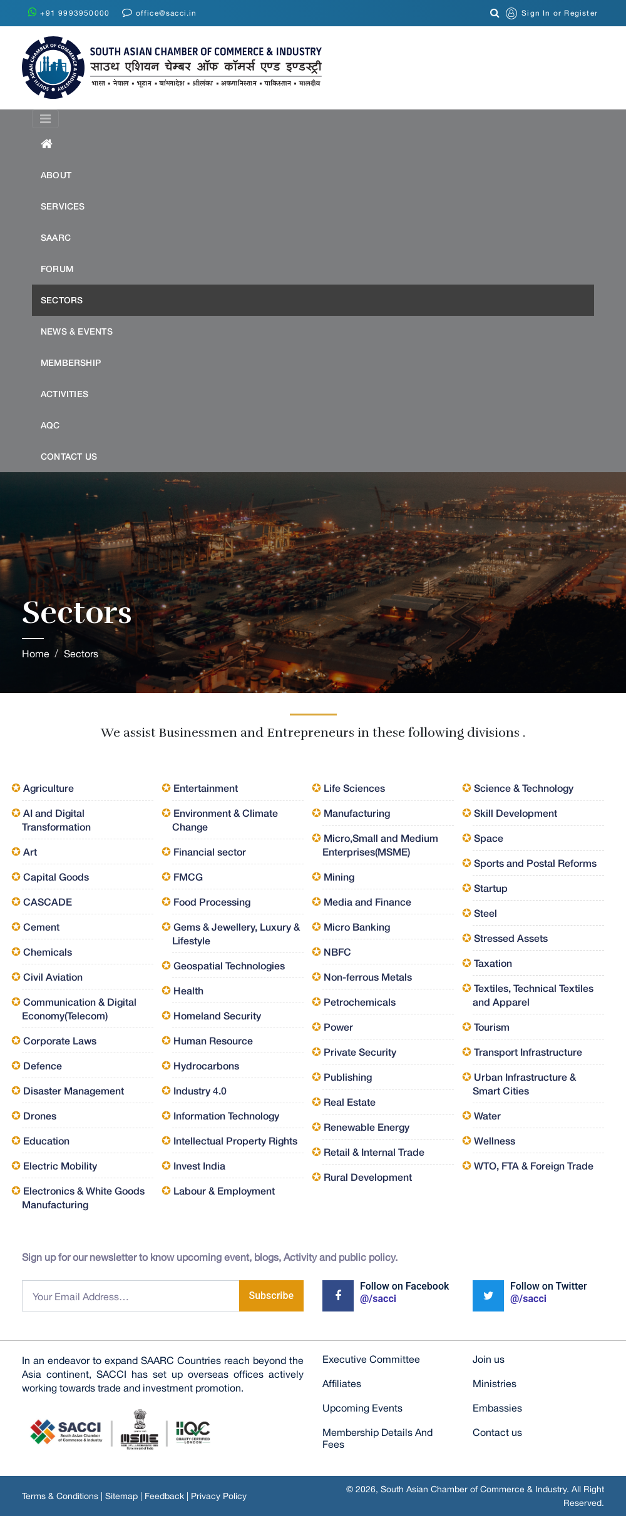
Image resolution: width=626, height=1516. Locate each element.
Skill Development (515, 813)
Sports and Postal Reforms (535, 863)
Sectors (62, 300)
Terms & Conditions (60, 1496)
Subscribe (271, 1295)
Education (46, 1140)
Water (487, 1115)
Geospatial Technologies (229, 965)
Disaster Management (73, 1090)
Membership (71, 362)
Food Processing (211, 901)
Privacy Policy (219, 1496)
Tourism (492, 1027)
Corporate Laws (59, 1040)
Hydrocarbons (206, 1065)
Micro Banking (357, 926)
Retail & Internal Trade (374, 1152)
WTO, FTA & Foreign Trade (533, 1165)
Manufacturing (357, 813)
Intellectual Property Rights (235, 1140)
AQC (50, 425)
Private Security (360, 1052)
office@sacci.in (159, 12)
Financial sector (209, 851)
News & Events (77, 331)
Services (63, 206)
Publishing (348, 1077)
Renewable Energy (366, 1127)
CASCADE (47, 901)
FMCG (188, 876)
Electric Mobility (60, 1165)
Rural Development (368, 1177)
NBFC (337, 952)
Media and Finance (367, 901)
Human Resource (213, 1040)
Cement (41, 926)
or (552, 13)
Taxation (493, 963)
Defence (42, 1065)
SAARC (56, 237)
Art (30, 851)
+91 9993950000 (69, 12)
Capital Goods (56, 876)
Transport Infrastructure (528, 1052)
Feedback (164, 1496)
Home (35, 653)
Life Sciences (354, 788)
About (56, 174)
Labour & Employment (224, 1190)
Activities (64, 393)
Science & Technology (523, 788)
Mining (339, 876)
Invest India (199, 1165)
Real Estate (350, 1102)
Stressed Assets (511, 938)
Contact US (69, 456)
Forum (57, 268)
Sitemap (121, 1496)
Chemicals (47, 952)
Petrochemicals (360, 1002)
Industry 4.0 (200, 1090)
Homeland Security (217, 1015)
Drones (39, 1115)
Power (338, 1027)
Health (188, 990)
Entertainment (205, 788)
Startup (491, 888)
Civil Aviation (53, 977)
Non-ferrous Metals (368, 977)
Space (488, 838)
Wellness (494, 1140)
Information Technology (226, 1115)
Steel (485, 913)
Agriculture (48, 788)
